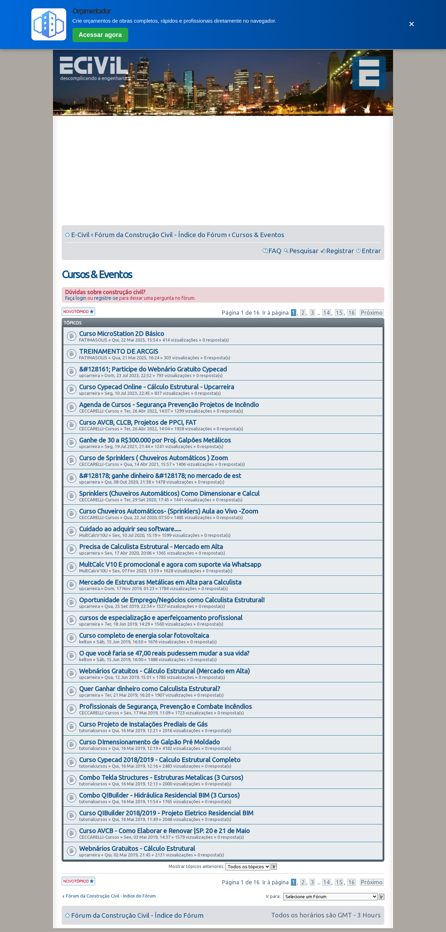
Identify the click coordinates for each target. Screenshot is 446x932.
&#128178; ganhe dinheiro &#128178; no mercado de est (160, 475)
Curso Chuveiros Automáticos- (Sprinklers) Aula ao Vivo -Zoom (168, 511)
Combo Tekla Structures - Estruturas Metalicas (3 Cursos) (161, 777)
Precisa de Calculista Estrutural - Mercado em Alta (151, 546)
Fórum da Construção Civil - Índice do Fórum (160, 234)
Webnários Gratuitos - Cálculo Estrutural (137, 848)
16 (351, 313)
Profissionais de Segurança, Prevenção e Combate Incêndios (165, 706)
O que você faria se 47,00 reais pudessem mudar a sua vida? (164, 653)
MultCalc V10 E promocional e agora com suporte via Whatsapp (170, 564)
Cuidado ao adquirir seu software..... (130, 528)
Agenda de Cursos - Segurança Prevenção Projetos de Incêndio (169, 404)
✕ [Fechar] (411, 24)
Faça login (75, 298)
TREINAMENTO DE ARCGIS (118, 351)
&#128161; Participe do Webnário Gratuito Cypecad (153, 369)
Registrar (340, 250)
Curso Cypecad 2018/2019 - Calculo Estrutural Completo (159, 759)
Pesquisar (303, 250)
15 (339, 313)
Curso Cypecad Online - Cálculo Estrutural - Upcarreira (156, 386)
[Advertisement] (223, 172)
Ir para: (273, 896)
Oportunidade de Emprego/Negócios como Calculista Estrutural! (171, 599)
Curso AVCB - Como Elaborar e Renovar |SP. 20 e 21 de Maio (164, 830)
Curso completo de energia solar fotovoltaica (144, 635)
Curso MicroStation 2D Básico (121, 333)
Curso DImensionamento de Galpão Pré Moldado (149, 741)
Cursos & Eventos (258, 234)
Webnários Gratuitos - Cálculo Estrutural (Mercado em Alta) (164, 670)
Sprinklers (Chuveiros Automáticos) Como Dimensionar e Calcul (169, 493)
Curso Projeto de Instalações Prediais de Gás (143, 724)
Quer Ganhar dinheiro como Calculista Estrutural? (149, 688)
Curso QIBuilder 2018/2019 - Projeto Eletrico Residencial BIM (166, 812)
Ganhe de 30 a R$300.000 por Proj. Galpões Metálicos (155, 440)
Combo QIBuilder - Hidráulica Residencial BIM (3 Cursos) (159, 795)
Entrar (371, 250)
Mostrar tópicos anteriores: (223, 866)
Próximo (372, 313)
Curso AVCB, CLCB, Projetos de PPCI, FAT (138, 422)
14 (326, 313)
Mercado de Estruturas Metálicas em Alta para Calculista (160, 582)
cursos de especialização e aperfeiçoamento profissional (161, 617)
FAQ (275, 250)
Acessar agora (100, 34)
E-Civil (80, 234)
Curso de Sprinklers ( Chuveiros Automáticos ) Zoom (153, 457)
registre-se (106, 298)
